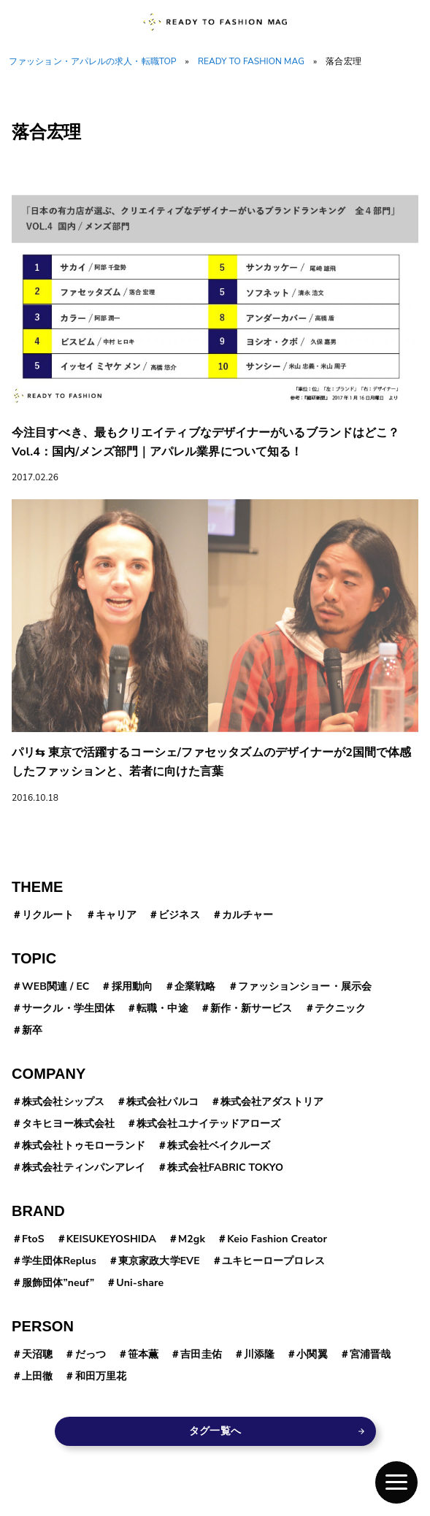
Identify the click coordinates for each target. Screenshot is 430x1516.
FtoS (33, 1239)
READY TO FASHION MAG (251, 61)
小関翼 (311, 1354)
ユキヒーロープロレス (273, 1261)
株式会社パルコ (162, 1102)
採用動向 (132, 986)
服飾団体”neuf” (58, 1283)
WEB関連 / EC (55, 986)
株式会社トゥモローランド (83, 1146)
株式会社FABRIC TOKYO (225, 1167)
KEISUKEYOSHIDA (111, 1239)
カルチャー (248, 915)
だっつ (90, 1354)
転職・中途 (162, 1008)
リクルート (48, 915)
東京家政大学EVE (159, 1261)
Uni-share (140, 1283)
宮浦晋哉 (370, 1354)
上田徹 (37, 1376)
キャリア (116, 915)
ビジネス (178, 915)
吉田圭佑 (200, 1354)
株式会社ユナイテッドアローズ (208, 1124)
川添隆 (259, 1354)
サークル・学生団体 (68, 1008)
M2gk (191, 1239)
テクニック (340, 1008)
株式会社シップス (63, 1102)
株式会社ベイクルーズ (218, 1146)
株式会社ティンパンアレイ (83, 1167)
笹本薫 (143, 1354)
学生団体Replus (59, 1261)
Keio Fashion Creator (277, 1239)
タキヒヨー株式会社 (68, 1124)
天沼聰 (37, 1354)
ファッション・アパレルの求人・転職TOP (93, 61)
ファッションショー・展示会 (305, 986)
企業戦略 (194, 986)
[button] (396, 1482)
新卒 (32, 1030)
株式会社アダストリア (271, 1102)
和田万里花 (101, 1376)
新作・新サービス (251, 1008)
